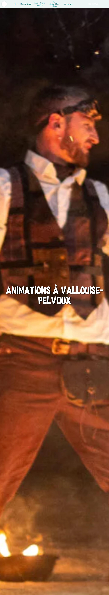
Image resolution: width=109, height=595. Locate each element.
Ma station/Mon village (54, 4)
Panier (77, 4)
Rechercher (82, 4)
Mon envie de (25, 4)
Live (104, 4)
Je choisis (68, 4)
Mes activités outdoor (40, 4)
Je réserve (93, 4)
